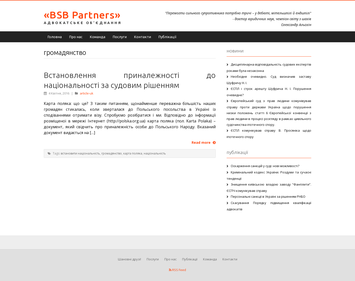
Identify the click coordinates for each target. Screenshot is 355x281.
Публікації (167, 37)
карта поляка (132, 153)
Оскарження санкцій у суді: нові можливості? (265, 166)
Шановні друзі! (129, 259)
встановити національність (80, 153)
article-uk (86, 93)
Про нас (75, 37)
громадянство (111, 153)
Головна (54, 37)
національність (155, 153)
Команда (97, 37)
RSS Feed (177, 270)
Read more (204, 142)
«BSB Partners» (82, 14)
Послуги (120, 37)
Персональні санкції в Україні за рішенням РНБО (268, 196)
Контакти (142, 37)
